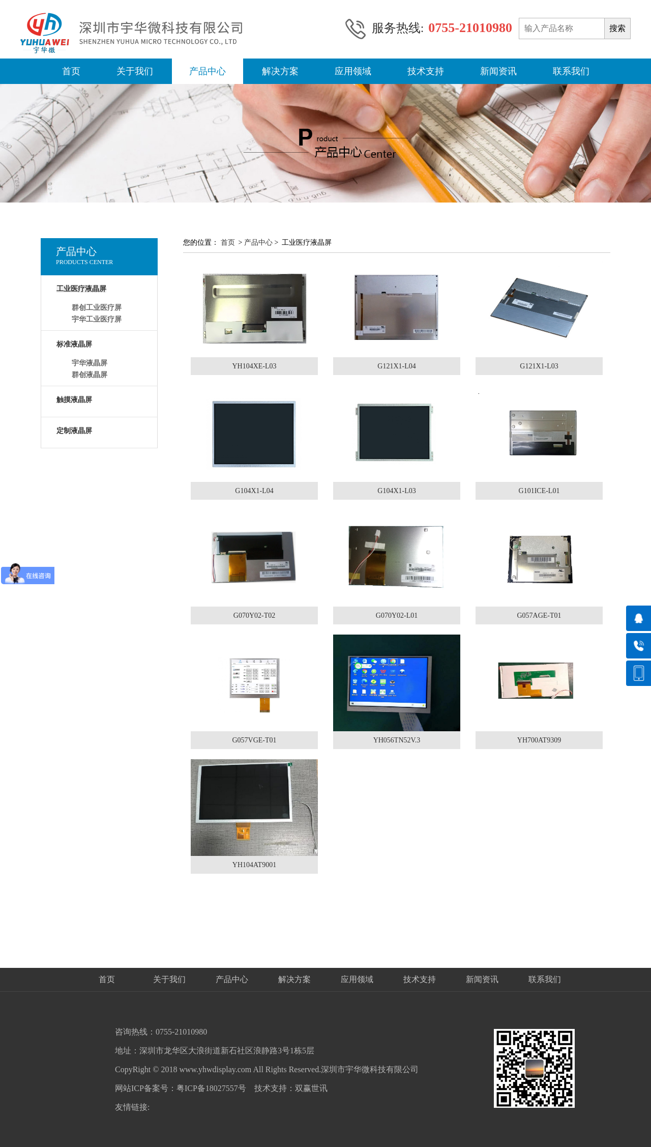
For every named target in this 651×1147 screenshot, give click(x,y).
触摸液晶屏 (74, 400)
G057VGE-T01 (254, 740)
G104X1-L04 (254, 491)
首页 (71, 71)
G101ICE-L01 (539, 491)
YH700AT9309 (539, 740)
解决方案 (280, 71)
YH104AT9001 (254, 865)
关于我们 (134, 71)
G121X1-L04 (396, 366)
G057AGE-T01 (539, 615)
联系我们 (571, 71)
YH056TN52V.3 (397, 740)
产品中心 (207, 71)
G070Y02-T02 (254, 615)
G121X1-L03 (539, 366)
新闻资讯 (498, 71)
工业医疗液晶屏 (81, 289)
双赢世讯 (311, 1088)
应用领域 (353, 71)
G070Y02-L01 (397, 615)
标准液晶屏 (74, 344)
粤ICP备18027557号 (211, 1088)
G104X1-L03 (396, 491)
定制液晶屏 (74, 431)
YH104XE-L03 (254, 366)
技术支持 (425, 71)
